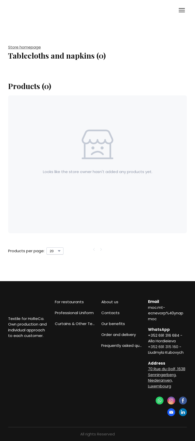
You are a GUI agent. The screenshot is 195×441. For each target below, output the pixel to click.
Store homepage (24, 47)
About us (109, 301)
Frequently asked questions (122, 345)
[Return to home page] (28, 10)
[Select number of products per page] (54, 251)
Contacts (110, 312)
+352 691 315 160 (163, 346)
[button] (160, 400)
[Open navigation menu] (182, 10)
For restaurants (69, 301)
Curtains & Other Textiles (75, 323)
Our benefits (113, 323)
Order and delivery (118, 334)
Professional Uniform (74, 312)
